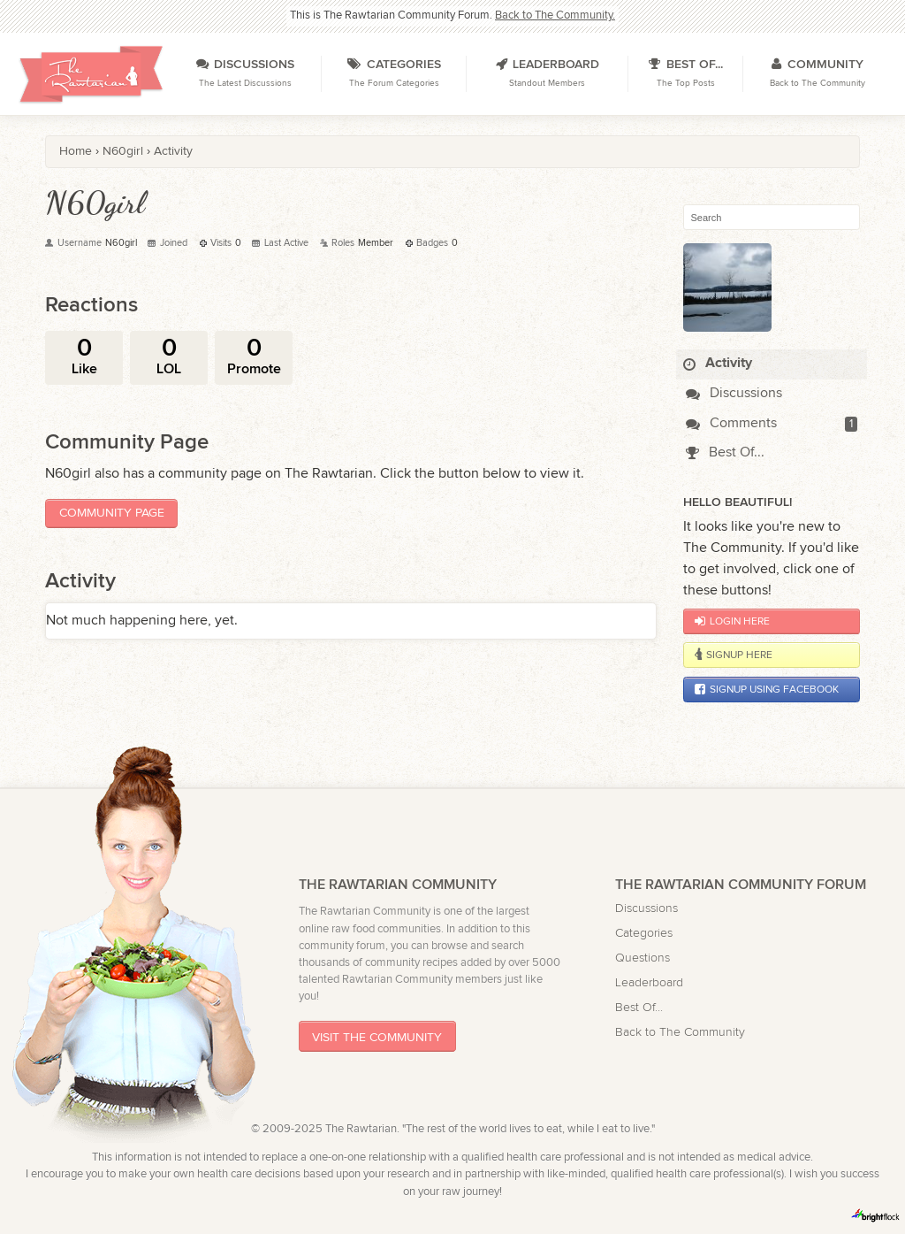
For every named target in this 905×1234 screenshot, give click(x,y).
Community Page (111, 512)
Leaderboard (649, 982)
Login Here (732, 621)
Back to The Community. (555, 15)
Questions (642, 957)
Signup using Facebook (767, 689)
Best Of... (725, 452)
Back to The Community (680, 1031)
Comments (731, 423)
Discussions (734, 393)
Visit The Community (377, 1036)
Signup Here (733, 654)
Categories (644, 932)
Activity (717, 363)
